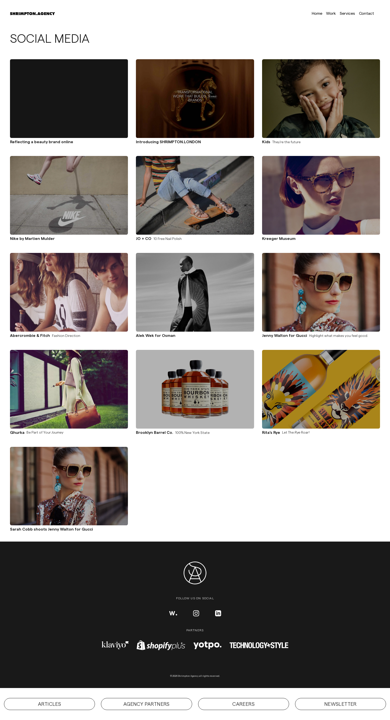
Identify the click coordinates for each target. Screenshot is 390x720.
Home (317, 13)
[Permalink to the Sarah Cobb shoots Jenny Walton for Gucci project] (69, 486)
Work (331, 13)
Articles (49, 704)
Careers (243, 704)
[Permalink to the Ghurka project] (69, 389)
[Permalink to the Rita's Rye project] (321, 389)
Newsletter (340, 704)
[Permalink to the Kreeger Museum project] (321, 195)
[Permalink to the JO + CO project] (195, 195)
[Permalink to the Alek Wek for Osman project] (195, 292)
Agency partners (146, 704)
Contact (366, 13)
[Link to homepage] (32, 13)
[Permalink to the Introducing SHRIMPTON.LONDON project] (195, 98)
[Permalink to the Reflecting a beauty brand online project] (69, 98)
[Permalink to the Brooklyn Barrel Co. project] (195, 389)
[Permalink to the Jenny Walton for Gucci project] (321, 292)
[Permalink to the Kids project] (321, 98)
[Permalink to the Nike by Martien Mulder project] (69, 195)
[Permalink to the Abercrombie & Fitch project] (69, 292)
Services (347, 13)
